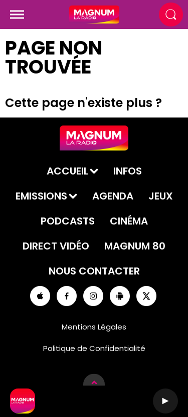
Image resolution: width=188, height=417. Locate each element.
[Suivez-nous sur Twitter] (146, 296)
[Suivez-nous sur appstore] (40, 296)
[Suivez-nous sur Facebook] (67, 296)
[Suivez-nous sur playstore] (120, 296)
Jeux (160, 196)
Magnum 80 (134, 246)
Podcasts (68, 221)
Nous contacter (94, 271)
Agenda (112, 196)
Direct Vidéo (56, 246)
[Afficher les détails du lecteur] (94, 384)
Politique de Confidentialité (94, 348)
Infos (127, 171)
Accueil (67, 171)
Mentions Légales (94, 327)
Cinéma (129, 221)
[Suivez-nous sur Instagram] (93, 296)
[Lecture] (165, 401)
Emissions (41, 196)
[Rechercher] (171, 14)
